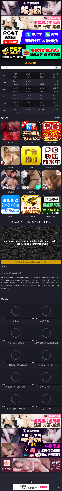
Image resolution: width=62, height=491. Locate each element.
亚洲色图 (28, 95)
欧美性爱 (55, 88)
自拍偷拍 (28, 81)
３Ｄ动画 (55, 81)
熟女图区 (42, 98)
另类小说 (28, 105)
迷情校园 (15, 105)
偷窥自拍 (15, 95)
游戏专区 (55, 74)
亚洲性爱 (15, 88)
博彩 (4, 75)
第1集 (3, 267)
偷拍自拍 (28, 88)
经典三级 (28, 91)
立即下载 (43, 487)
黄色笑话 (42, 105)
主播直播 (42, 84)
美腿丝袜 (15, 98)
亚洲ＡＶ (15, 81)
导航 (4, 110)
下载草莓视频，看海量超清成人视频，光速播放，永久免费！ (37, 262)
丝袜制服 (28, 84)
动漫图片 (55, 95)
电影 (4, 89)
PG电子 (15, 74)
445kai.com (31, 63)
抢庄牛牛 (55, 77)
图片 (4, 96)
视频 (4, 82)
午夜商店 (15, 109)
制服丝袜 (15, 91)
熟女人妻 (15, 84)
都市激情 (15, 102)
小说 (4, 103)
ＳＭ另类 (55, 84)
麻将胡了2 (15, 77)
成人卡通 (42, 88)
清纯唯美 (28, 98)
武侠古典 (55, 102)
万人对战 (42, 74)
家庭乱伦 (28, 102)
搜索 (57, 67)
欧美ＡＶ (42, 81)
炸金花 (29, 77)
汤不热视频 (42, 109)
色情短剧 (15, 112)
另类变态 (55, 91)
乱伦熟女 (42, 91)
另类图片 (55, 98)
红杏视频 (55, 109)
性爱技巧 (55, 105)
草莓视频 (28, 109)
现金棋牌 (42, 77)
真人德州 (28, 74)
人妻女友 (42, 102)
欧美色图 (42, 95)
